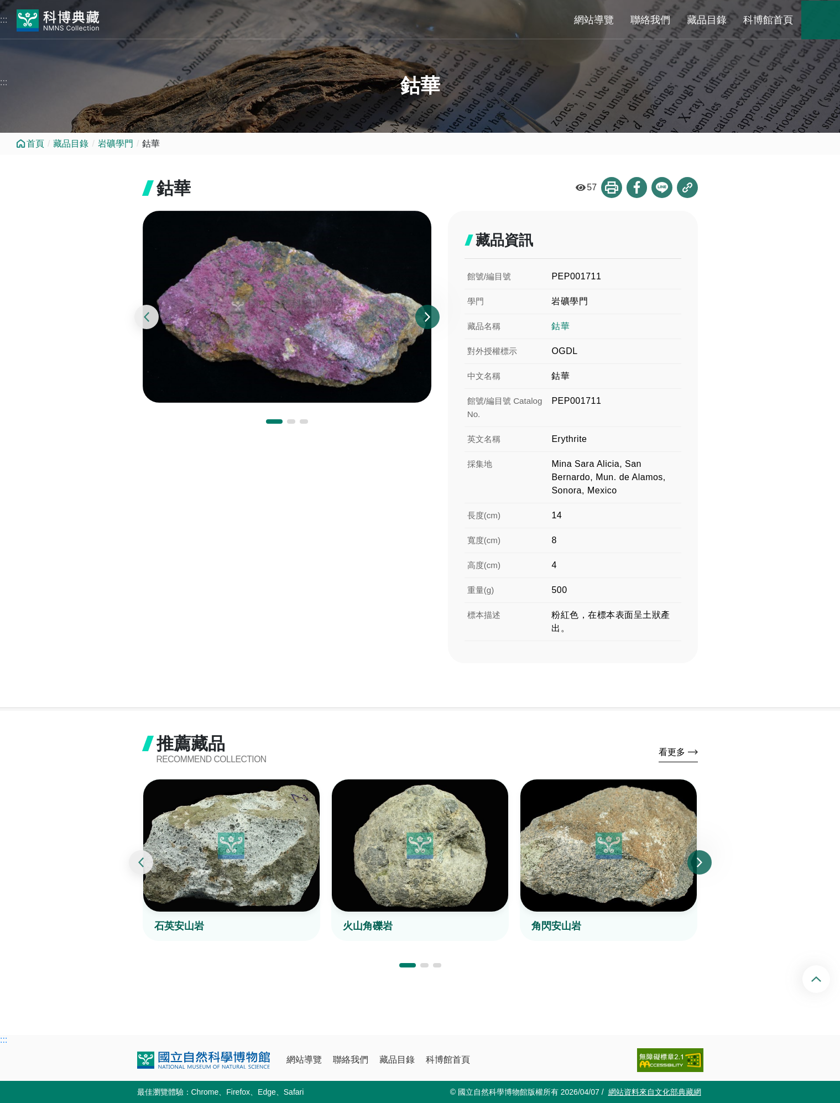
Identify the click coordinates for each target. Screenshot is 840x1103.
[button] (274, 422)
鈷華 (560, 326)
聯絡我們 (650, 19)
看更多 (672, 752)
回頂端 (825, 979)
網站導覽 (594, 19)
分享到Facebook (636, 187)
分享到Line (661, 187)
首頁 (35, 143)
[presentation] (146, 317)
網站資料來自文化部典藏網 (654, 1092)
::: (3, 19)
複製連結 (687, 187)
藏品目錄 (707, 19)
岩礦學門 (115, 143)
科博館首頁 (768, 19)
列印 (611, 187)
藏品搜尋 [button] (820, 20)
